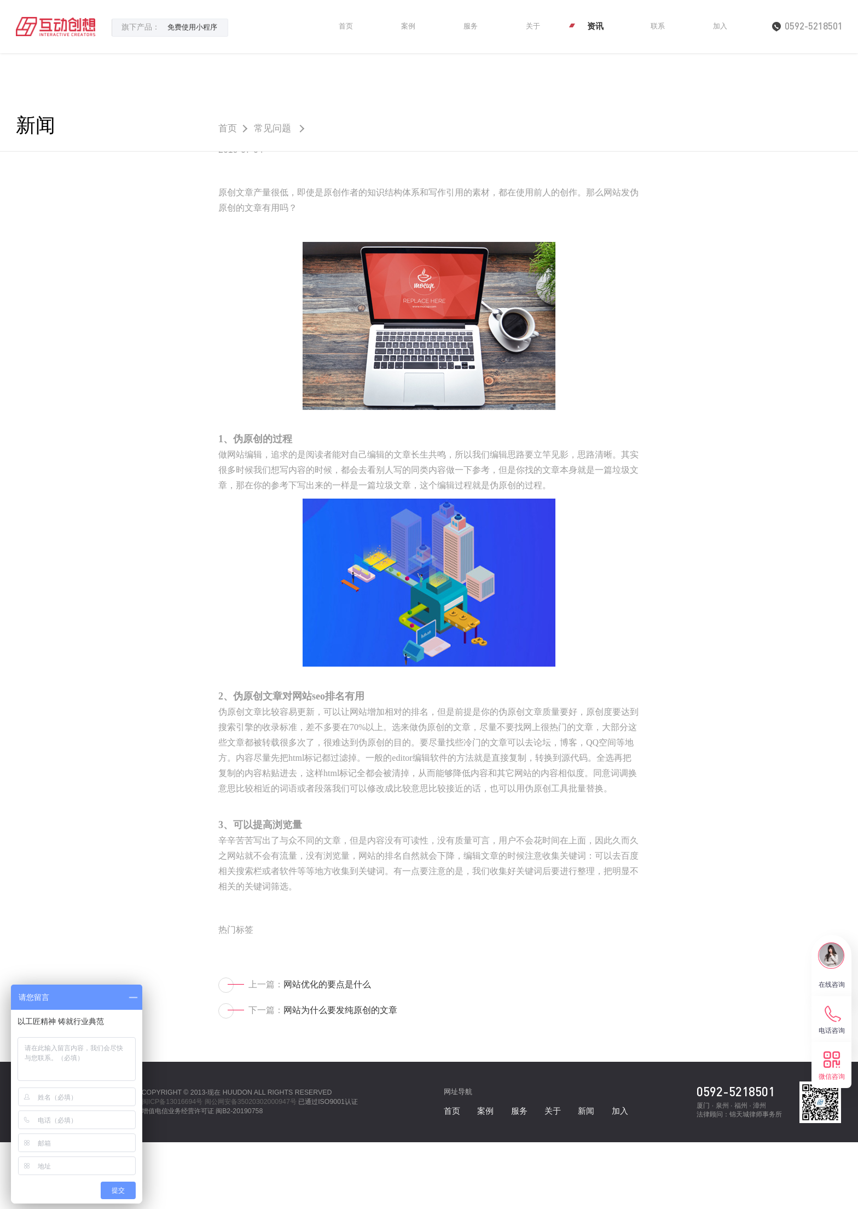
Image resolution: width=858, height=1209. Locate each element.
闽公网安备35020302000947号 (251, 1168)
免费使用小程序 (192, 27)
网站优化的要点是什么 (327, 1050)
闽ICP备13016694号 (172, 1168)
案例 (408, 26)
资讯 (595, 26)
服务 (470, 26)
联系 (658, 26)
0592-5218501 (736, 1157)
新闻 (39, 127)
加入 (720, 26)
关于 (533, 26)
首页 (346, 26)
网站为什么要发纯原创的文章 (340, 1076)
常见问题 (280, 128)
